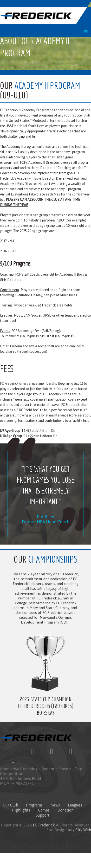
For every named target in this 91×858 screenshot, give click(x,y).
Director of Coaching (55, 168)
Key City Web (79, 830)
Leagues (75, 805)
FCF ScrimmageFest (26, 331)
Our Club (10, 805)
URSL (47, 315)
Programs (34, 805)
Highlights (21, 810)
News (55, 805)
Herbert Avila (48, 184)
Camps (44, 810)
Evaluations (19, 194)
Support (42, 815)
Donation (65, 810)
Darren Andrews (68, 178)
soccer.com (37, 351)
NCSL (17, 315)
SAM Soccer (32, 315)
